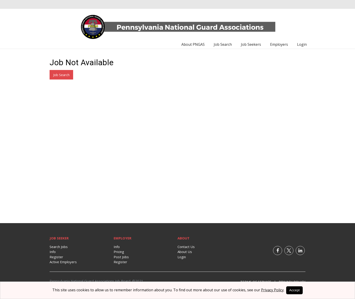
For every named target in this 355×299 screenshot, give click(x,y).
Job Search (223, 44)
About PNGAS (193, 44)
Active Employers (63, 262)
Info (53, 251)
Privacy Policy (272, 289)
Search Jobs (59, 246)
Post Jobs (121, 257)
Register (56, 257)
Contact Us (186, 246)
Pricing (119, 251)
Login (302, 44)
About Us (185, 251)
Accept (294, 290)
